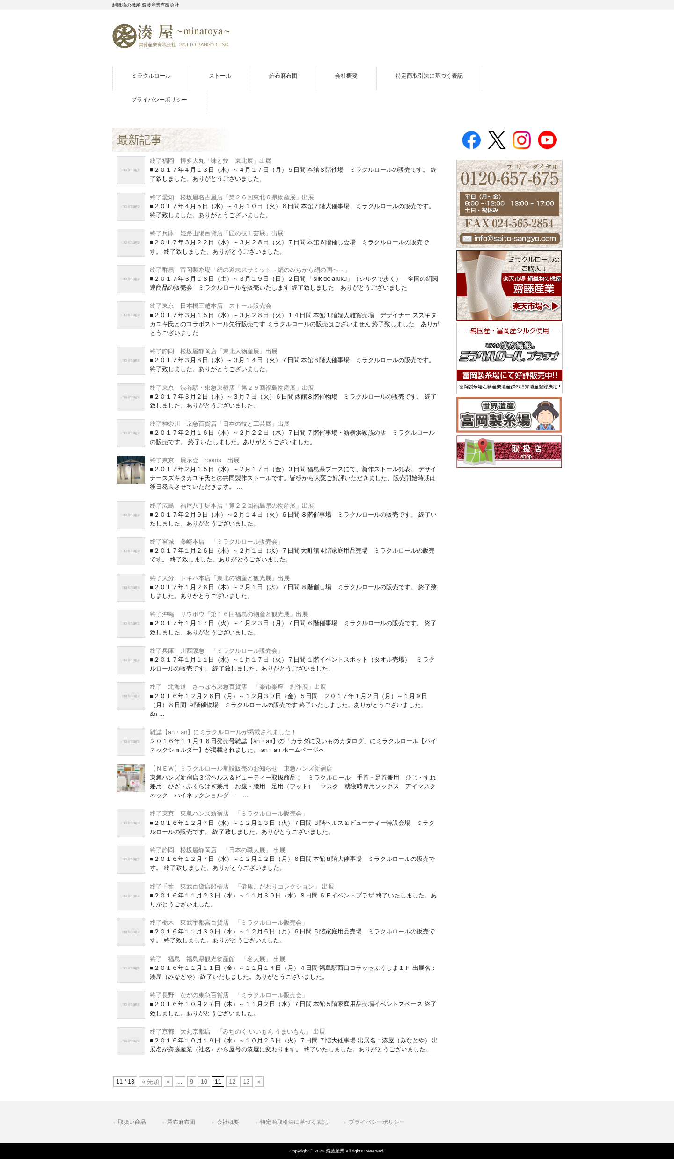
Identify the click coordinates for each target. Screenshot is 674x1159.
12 (232, 1081)
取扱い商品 (132, 1122)
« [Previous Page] (168, 1081)
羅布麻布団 (181, 1122)
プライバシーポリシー (377, 1122)
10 (204, 1081)
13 (246, 1081)
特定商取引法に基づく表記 (294, 1122)
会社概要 (228, 1122)
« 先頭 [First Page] (150, 1081)
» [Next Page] (259, 1081)
